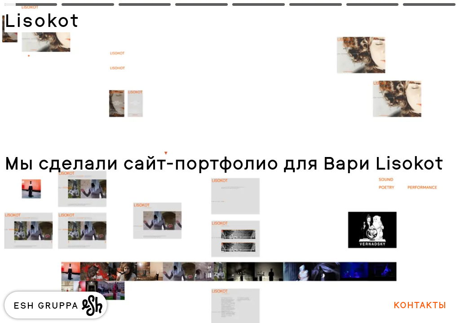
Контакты (420, 305)
